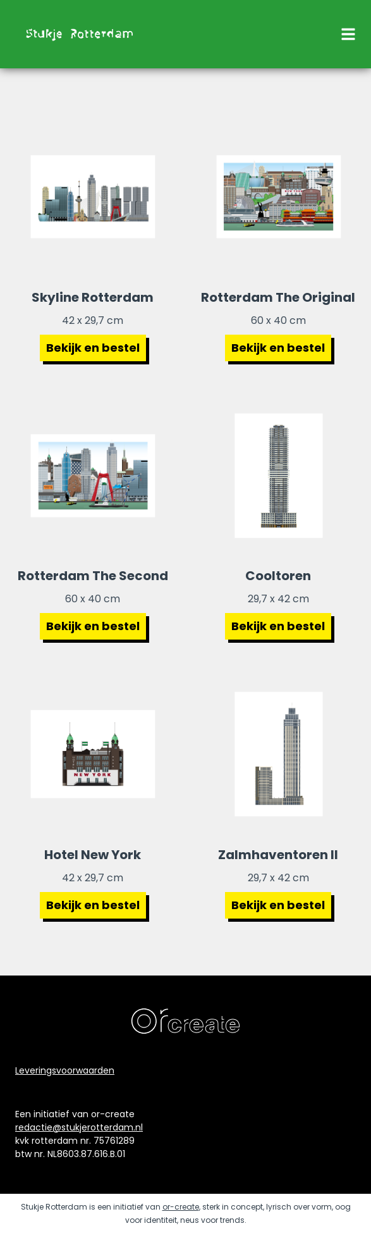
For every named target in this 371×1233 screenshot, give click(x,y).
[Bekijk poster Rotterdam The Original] (278, 197)
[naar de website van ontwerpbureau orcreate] (185, 1021)
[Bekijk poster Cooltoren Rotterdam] (278, 476)
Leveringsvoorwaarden (64, 1070)
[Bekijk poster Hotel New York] (93, 754)
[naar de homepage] (78, 34)
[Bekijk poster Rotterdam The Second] (93, 476)
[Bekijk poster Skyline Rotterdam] (93, 197)
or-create (180, 1206)
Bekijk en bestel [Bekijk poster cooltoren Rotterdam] (278, 626)
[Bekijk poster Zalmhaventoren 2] (278, 754)
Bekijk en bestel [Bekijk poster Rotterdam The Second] (93, 626)
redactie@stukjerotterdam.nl (79, 1127)
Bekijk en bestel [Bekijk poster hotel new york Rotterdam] (93, 905)
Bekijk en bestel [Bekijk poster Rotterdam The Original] (278, 348)
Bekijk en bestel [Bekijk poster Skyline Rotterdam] (93, 348)
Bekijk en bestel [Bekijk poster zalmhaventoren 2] (278, 905)
